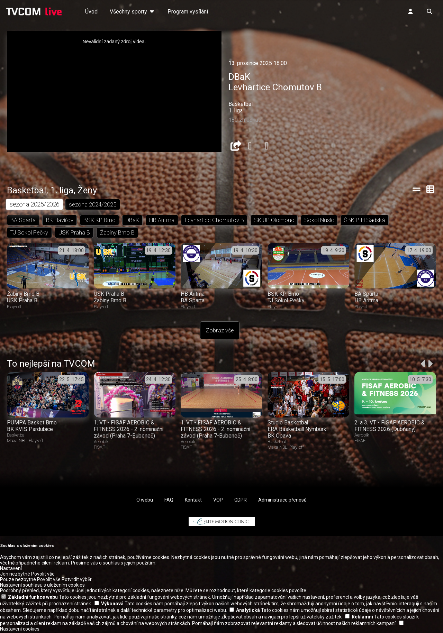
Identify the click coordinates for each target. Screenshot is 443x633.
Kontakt (193, 501)
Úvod (91, 11)
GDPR (240, 501)
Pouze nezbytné (18, 581)
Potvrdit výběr (77, 581)
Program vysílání (188, 11)
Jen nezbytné (15, 575)
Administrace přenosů (282, 501)
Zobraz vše (220, 331)
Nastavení (11, 569)
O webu (144, 501)
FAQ (168, 501)
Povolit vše (43, 575)
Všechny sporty (132, 11)
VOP (218, 501)
